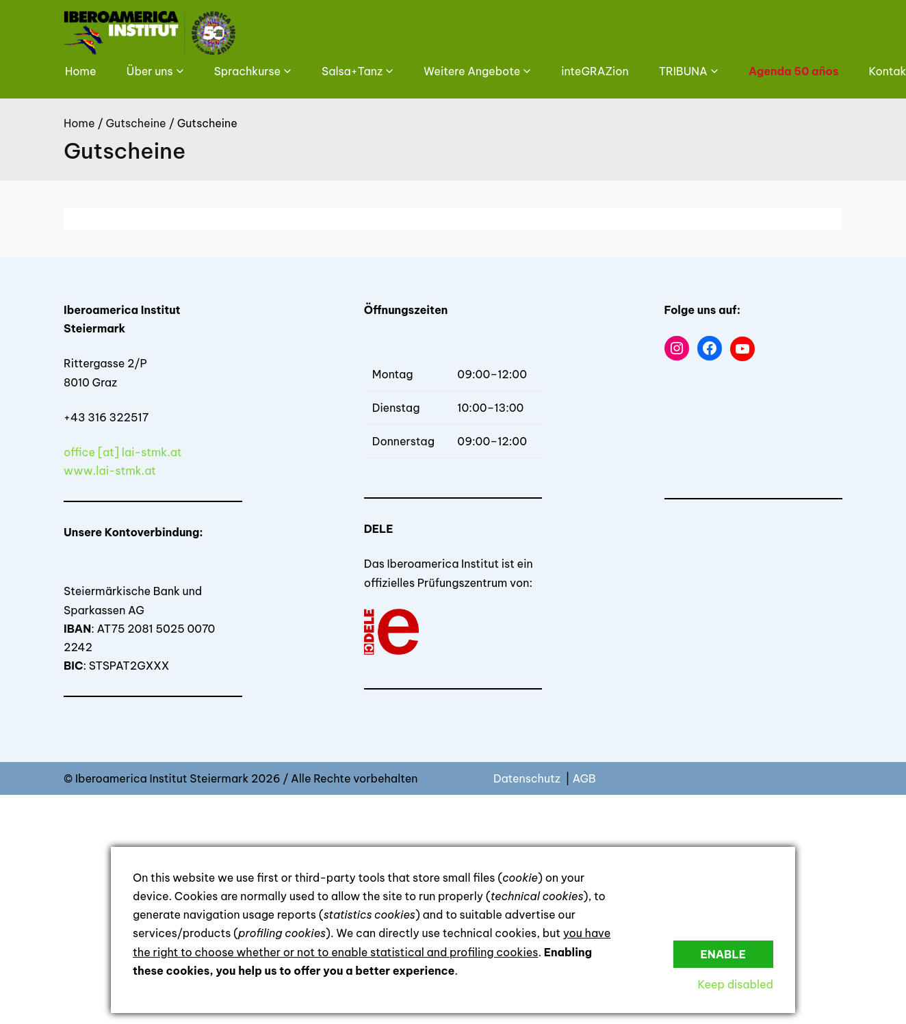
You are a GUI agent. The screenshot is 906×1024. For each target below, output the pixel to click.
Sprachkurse (247, 71)
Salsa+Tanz (352, 71)
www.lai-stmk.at (110, 470)
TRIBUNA (683, 71)
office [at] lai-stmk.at (123, 452)
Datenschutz (528, 778)
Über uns (150, 71)
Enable (723, 954)
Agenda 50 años (794, 71)
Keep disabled (735, 984)
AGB (583, 778)
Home (80, 71)
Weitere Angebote (472, 71)
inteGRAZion (594, 71)
